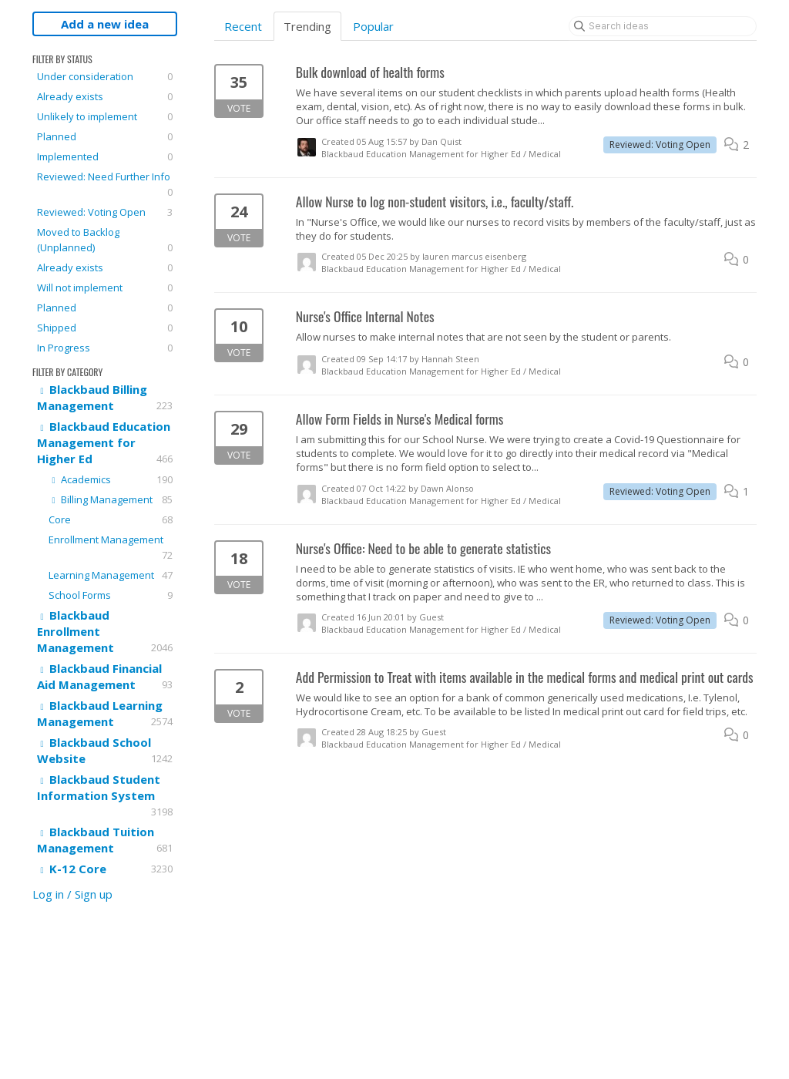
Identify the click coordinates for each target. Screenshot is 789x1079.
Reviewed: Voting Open (105, 212)
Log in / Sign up (72, 894)
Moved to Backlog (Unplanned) (105, 240)
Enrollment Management (111, 548)
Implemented (105, 156)
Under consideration (105, 76)
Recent (243, 26)
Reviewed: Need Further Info (105, 185)
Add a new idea (105, 24)
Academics (111, 479)
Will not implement (105, 287)
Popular (373, 26)
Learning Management (111, 575)
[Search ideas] (663, 26)
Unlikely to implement (105, 116)
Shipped (105, 327)
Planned (105, 136)
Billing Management (111, 499)
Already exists (105, 96)
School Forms (111, 595)
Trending (307, 26)
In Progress (105, 347)
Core (111, 519)
